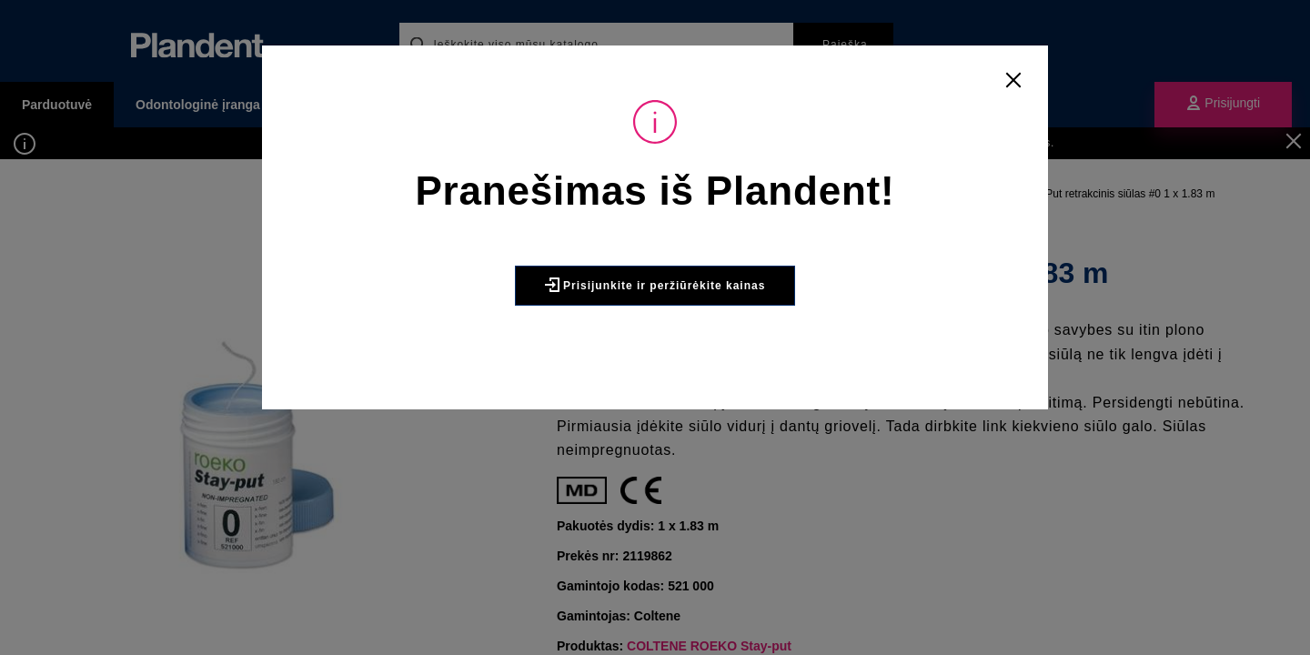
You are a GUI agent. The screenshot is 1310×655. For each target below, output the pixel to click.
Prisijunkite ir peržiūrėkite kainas (655, 284)
